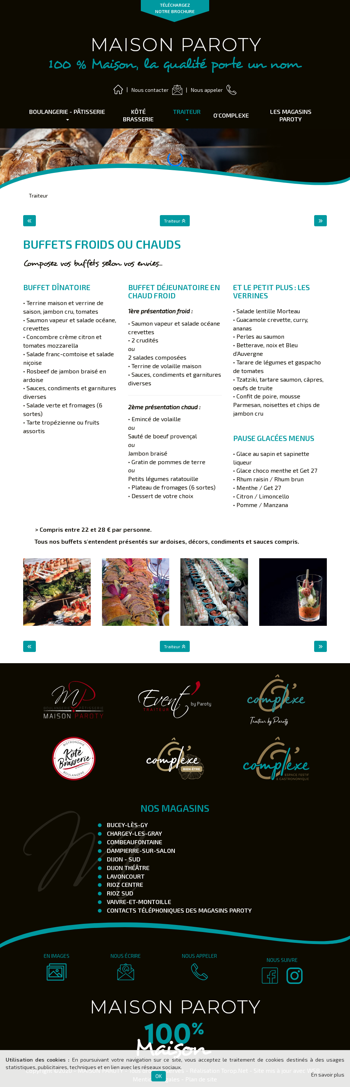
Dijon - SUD (122, 859)
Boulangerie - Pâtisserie (67, 114)
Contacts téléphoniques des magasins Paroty (178, 910)
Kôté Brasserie (138, 115)
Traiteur (187, 114)
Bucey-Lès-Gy (126, 824)
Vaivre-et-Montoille (138, 901)
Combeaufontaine (133, 841)
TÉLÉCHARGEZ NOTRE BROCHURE (175, 8)
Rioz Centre (124, 884)
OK (158, 1076)
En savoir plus (327, 1074)
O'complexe (231, 115)
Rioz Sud (119, 893)
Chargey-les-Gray (133, 833)
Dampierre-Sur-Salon (140, 850)
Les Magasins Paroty (291, 115)
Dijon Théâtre (127, 867)
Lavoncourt (125, 876)
